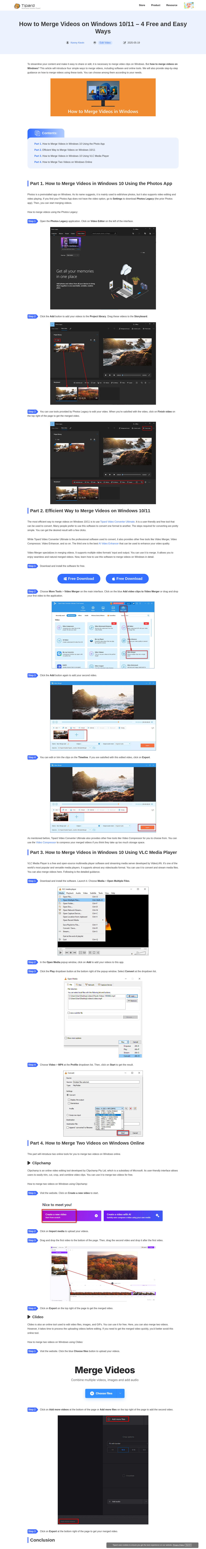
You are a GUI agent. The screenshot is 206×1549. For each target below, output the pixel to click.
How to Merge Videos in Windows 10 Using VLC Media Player (71, 156)
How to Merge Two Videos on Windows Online (63, 162)
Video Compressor (46, 842)
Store (142, 5)
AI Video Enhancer (109, 543)
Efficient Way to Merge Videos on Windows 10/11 (64, 150)
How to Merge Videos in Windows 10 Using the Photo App (69, 144)
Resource (171, 5)
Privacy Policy (180, 1545)
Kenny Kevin (77, 42)
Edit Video (105, 42)
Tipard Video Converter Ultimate (117, 521)
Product (155, 5)
